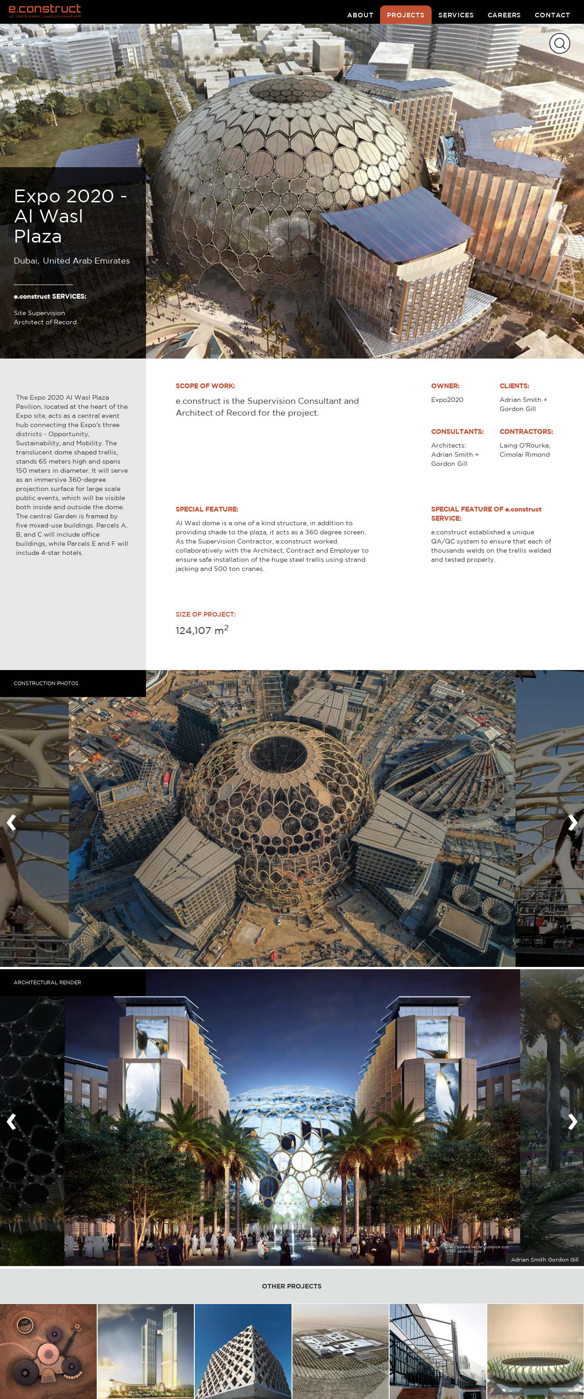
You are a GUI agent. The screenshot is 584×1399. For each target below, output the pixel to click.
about (360, 15)
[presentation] (11, 818)
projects (406, 15)
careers (504, 15)
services (456, 15)
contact (552, 15)
